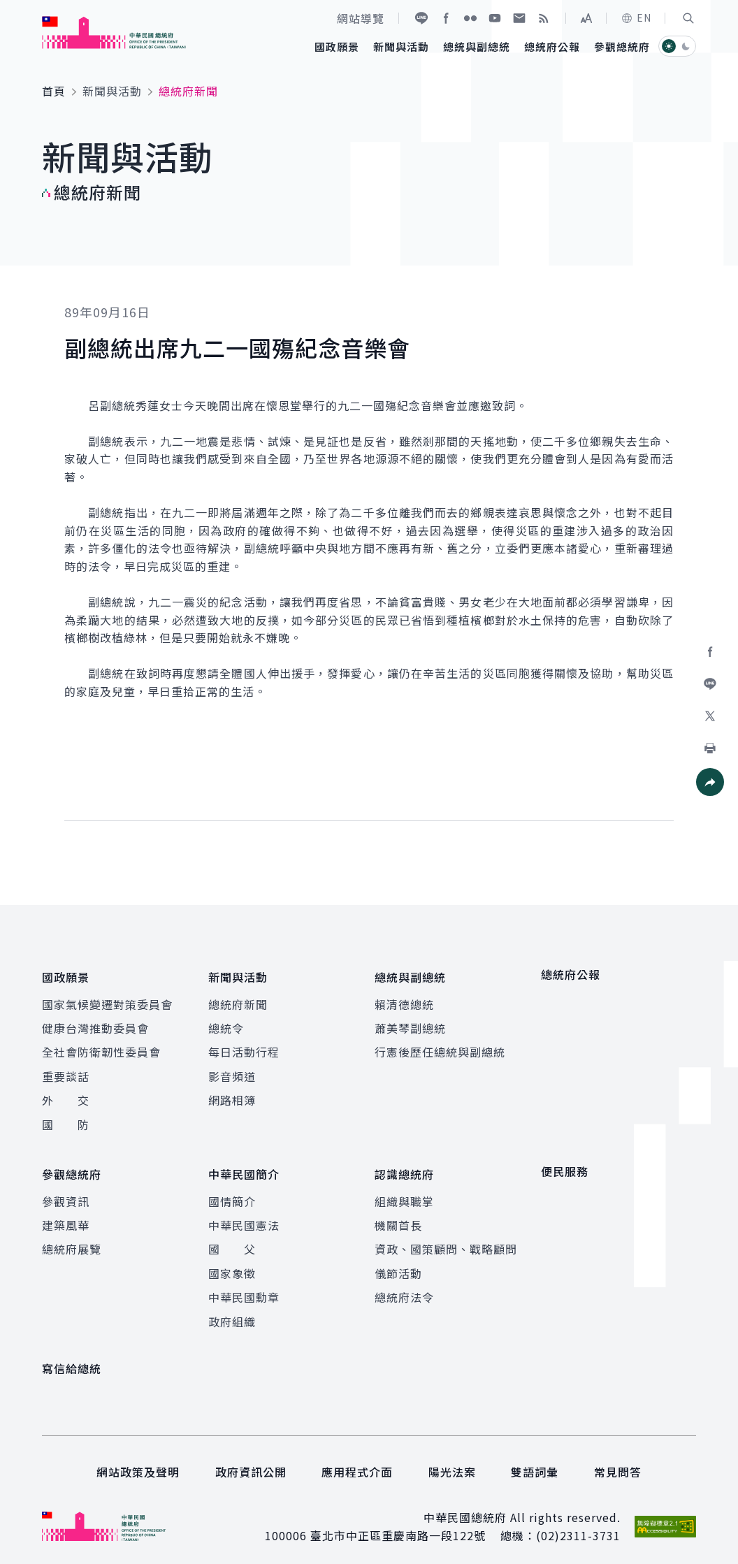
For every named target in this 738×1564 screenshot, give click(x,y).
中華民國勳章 (244, 1288)
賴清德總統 (404, 999)
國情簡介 (232, 1192)
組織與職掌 (404, 1192)
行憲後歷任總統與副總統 (440, 1047)
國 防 (65, 1119)
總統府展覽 (71, 1240)
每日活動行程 (244, 1047)
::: (9, 7)
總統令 (226, 1023)
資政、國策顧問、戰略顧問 (446, 1240)
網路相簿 (232, 1095)
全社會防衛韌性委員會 (101, 1047)
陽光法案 (452, 1463)
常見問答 (618, 1463)
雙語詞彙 (534, 1463)
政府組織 (232, 1312)
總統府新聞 (238, 999)
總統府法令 (404, 1288)
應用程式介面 (357, 1463)
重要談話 (65, 1072)
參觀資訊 (65, 1192)
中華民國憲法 (244, 1216)
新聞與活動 (112, 90)
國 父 (232, 1240)
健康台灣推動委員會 (95, 1023)
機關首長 (398, 1216)
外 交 (65, 1095)
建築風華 (65, 1216)
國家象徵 (232, 1264)
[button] (688, 18)
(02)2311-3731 (578, 1527)
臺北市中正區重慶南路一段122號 (398, 1527)
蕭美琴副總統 (410, 1023)
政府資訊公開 (251, 1463)
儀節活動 (398, 1264)
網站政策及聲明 (138, 1463)
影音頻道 (232, 1072)
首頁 (54, 90)
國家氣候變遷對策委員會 (107, 999)
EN (636, 17)
